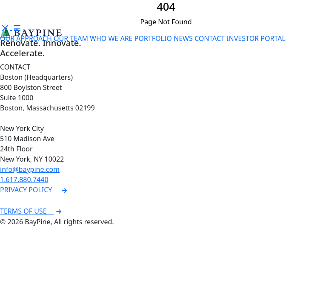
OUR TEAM (71, 38)
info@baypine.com (30, 169)
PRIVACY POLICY (34, 189)
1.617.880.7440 (24, 179)
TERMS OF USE (32, 211)
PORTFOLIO (153, 38)
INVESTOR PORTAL (256, 38)
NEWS (183, 38)
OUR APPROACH (26, 38)
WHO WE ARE (111, 38)
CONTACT (210, 38)
